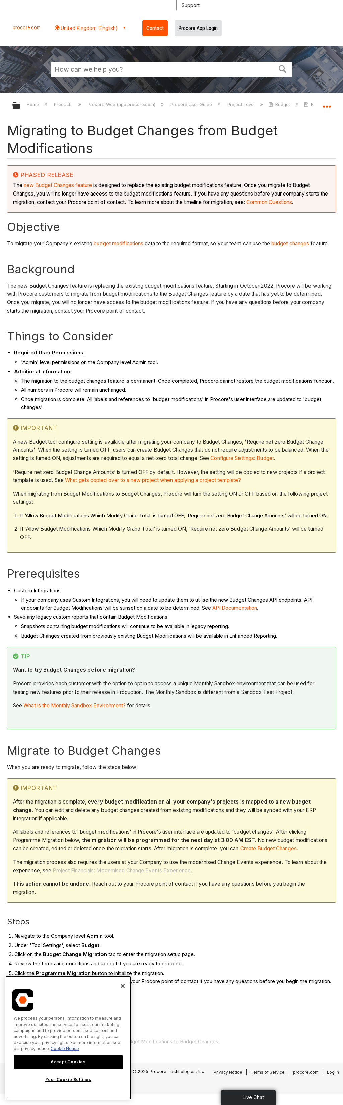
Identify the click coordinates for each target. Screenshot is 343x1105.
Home (33, 104)
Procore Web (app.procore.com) (122, 104)
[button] (282, 68)
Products (64, 104)
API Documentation (234, 608)
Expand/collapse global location (327, 103)
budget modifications (118, 243)
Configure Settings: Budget (242, 458)
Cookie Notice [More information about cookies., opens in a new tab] (65, 1048)
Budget (280, 104)
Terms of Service (268, 1072)
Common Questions (269, 202)
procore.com (27, 27)
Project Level (241, 104)
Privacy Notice (228, 1072)
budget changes (290, 243)
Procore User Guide (191, 104)
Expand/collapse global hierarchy (20, 106)
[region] (68, 1038)
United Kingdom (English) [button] (88, 28)
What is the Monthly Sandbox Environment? (74, 705)
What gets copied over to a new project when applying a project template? (153, 480)
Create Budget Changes (268, 848)
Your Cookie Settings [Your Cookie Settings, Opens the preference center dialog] (68, 1079)
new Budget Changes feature (58, 185)
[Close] (122, 986)
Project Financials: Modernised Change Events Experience (122, 870)
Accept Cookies (68, 1061)
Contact (155, 28)
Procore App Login (198, 28)
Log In (333, 1072)
